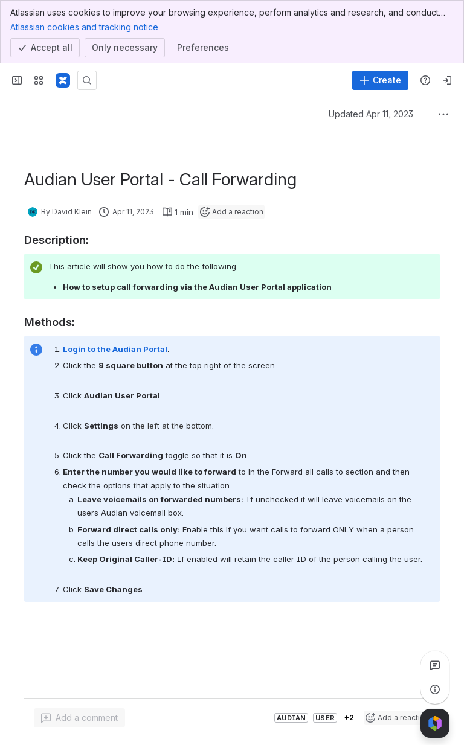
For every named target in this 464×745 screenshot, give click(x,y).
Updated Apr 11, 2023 (371, 114)
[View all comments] (435, 665)
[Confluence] (62, 80)
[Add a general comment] (79, 717)
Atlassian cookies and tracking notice (84, 26)
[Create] (380, 80)
